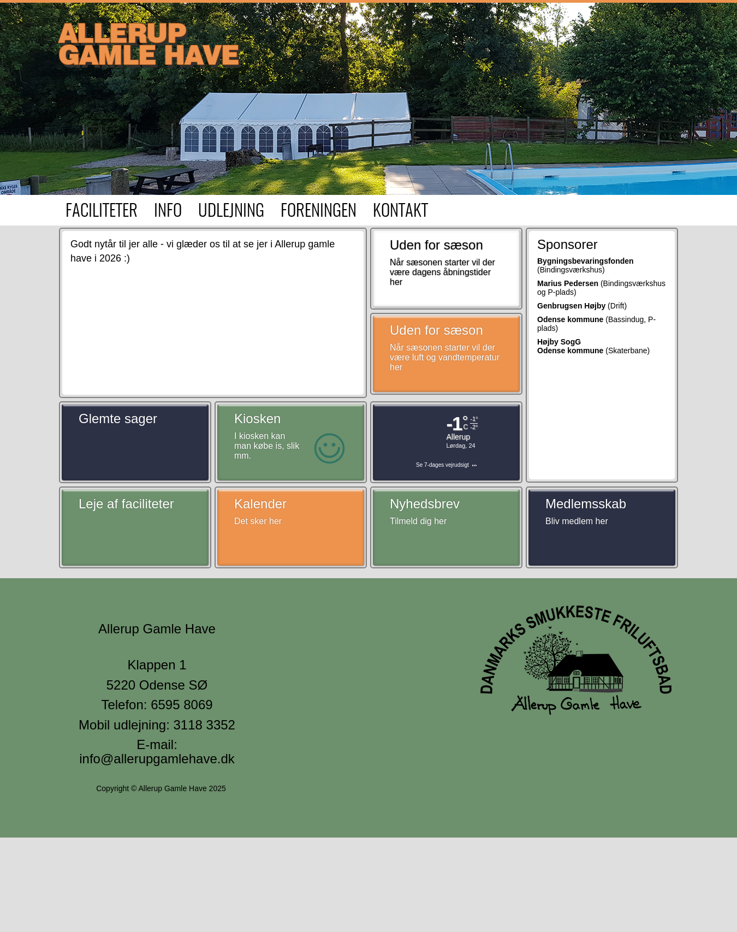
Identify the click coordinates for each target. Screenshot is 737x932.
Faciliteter (102, 211)
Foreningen (318, 211)
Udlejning (231, 211)
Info (168, 211)
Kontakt (400, 211)
